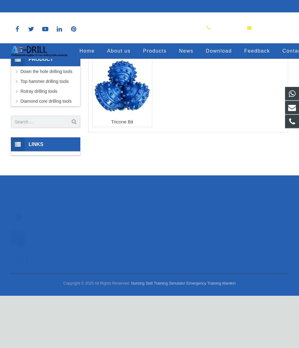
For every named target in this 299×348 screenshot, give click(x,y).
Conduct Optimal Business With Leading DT (44, 304)
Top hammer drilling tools (44, 133)
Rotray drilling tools (38, 143)
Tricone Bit (122, 174)
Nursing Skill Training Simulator (158, 335)
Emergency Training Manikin (211, 335)
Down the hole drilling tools (46, 124)
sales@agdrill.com (74, 6)
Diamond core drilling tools (46, 153)
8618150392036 (31, 6)
